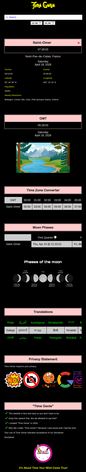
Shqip (10, 322)
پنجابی (22, 337)
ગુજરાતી (22, 330)
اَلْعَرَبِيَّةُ (22, 322)
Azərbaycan (38, 322)
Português (55, 337)
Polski (37, 337)
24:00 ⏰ (49, 23)
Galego (10, 330)
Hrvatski (71, 330)
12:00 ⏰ (36, 23)
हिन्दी (55, 330)
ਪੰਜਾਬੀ (10, 337)
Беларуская (55, 322)
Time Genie (43, 5)
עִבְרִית (37, 330)
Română (71, 337)
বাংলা (71, 322)
